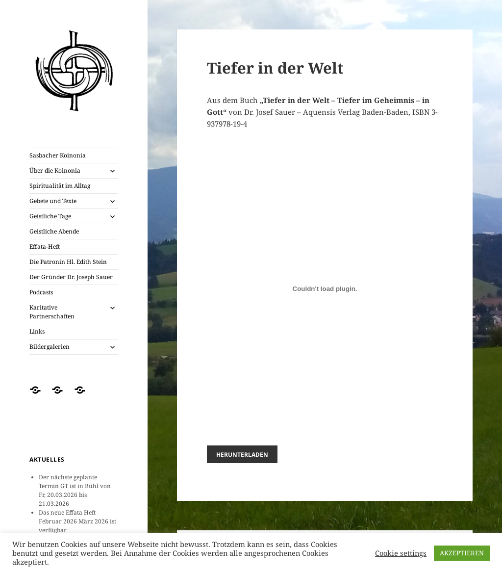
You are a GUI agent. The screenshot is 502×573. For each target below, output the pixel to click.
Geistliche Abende (54, 231)
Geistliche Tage (50, 216)
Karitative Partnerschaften (52, 311)
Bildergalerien (49, 346)
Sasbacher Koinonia (57, 155)
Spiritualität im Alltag (59, 186)
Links (37, 331)
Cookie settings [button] (401, 552)
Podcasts (41, 292)
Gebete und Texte (52, 201)
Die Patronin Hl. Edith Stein (68, 262)
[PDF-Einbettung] (325, 288)
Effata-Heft (44, 246)
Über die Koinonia (54, 170)
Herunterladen (242, 454)
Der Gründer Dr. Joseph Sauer (71, 277)
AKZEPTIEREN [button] (462, 552)
